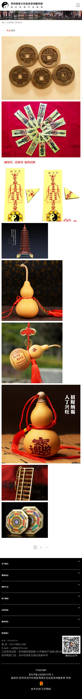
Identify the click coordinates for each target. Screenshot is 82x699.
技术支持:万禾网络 (41, 689)
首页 (3, 22)
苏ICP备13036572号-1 (41, 674)
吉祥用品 (10, 22)
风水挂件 (18, 22)
